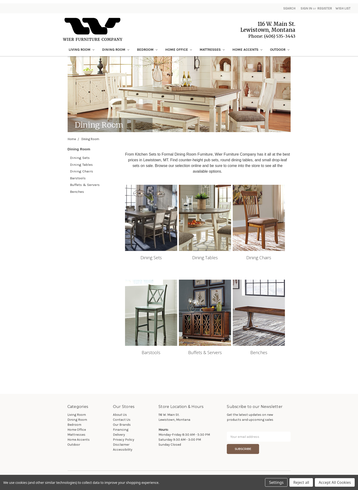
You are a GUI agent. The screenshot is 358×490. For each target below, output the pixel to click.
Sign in (306, 8)
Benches (77, 192)
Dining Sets (80, 158)
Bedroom (147, 49)
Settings (276, 482)
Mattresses (212, 49)
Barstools (78, 178)
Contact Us (121, 420)
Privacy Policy (123, 440)
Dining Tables (81, 164)
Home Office (178, 49)
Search (289, 8)
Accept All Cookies (335, 482)
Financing (120, 430)
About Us (120, 415)
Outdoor (279, 49)
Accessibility (122, 450)
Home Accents (247, 49)
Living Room (81, 49)
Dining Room (115, 49)
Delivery (119, 435)
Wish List (342, 8)
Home (72, 139)
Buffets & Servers (85, 185)
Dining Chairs (81, 171)
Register (324, 8)
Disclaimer (121, 445)
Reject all (301, 482)
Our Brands (122, 425)
